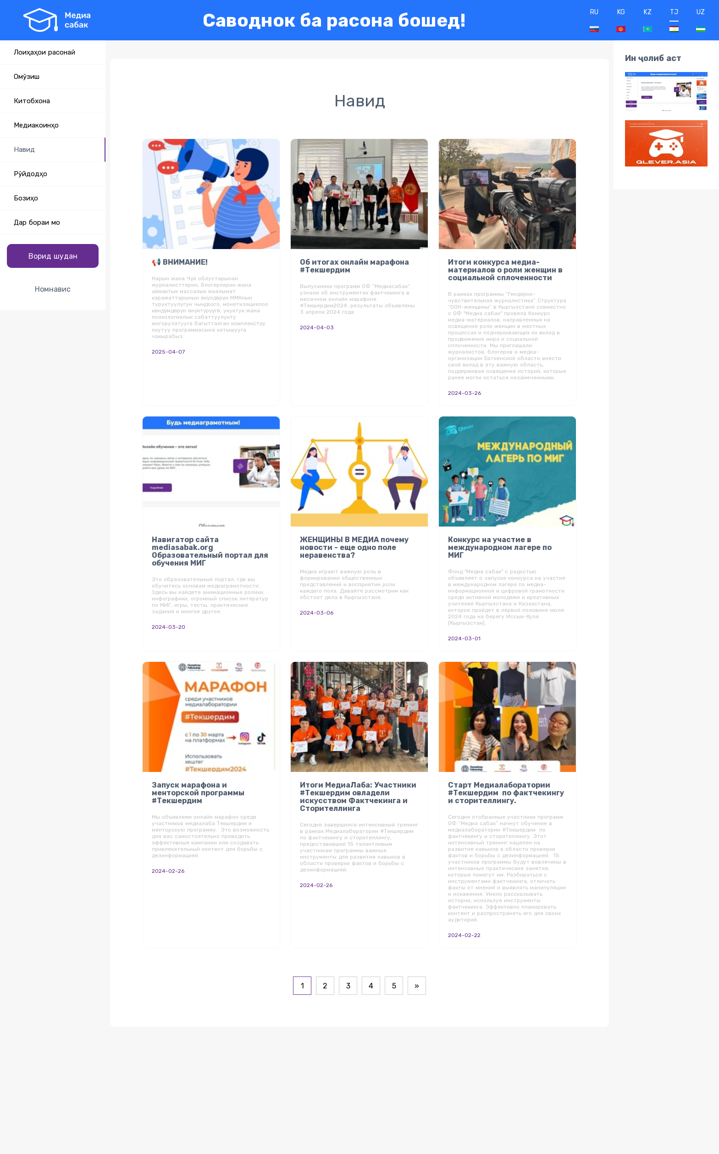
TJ (674, 20)
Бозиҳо (26, 198)
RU (594, 20)
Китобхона (32, 101)
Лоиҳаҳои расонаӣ (44, 52)
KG (620, 20)
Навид (24, 149)
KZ (647, 20)
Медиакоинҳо (36, 125)
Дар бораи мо (37, 222)
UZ (700, 20)
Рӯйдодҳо (30, 174)
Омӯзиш (26, 76)
